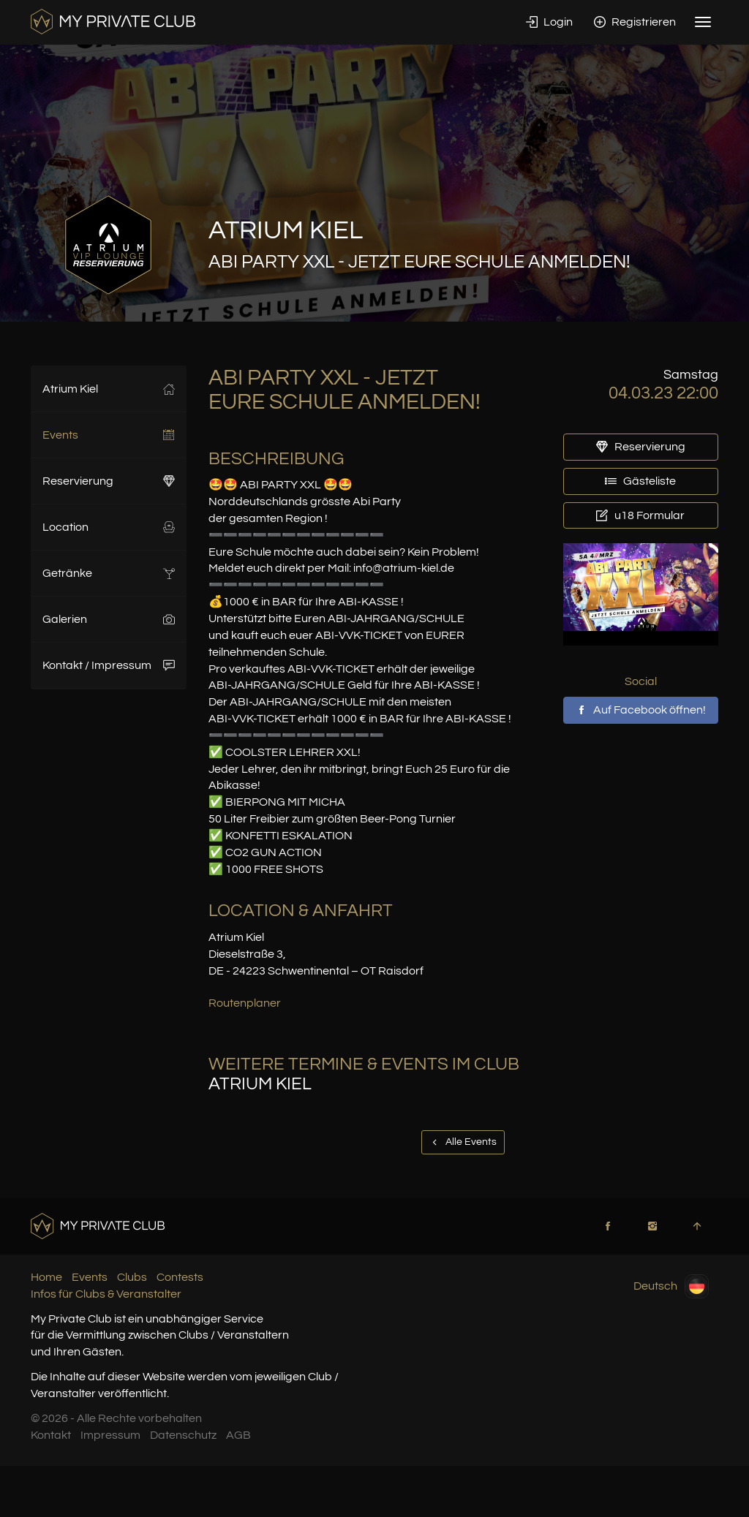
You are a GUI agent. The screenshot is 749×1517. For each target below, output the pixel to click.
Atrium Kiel (108, 389)
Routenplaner (244, 1003)
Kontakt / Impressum (108, 665)
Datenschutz (183, 1435)
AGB (238, 1435)
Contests (180, 1277)
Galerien (108, 619)
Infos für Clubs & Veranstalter (106, 1294)
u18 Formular (640, 515)
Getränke (108, 573)
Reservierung (108, 481)
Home (46, 1277)
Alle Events (463, 1142)
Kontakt (51, 1435)
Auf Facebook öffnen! (641, 710)
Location (108, 527)
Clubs (132, 1277)
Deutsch (671, 1286)
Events (108, 435)
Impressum (110, 1435)
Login (549, 22)
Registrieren (635, 22)
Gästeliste (640, 481)
